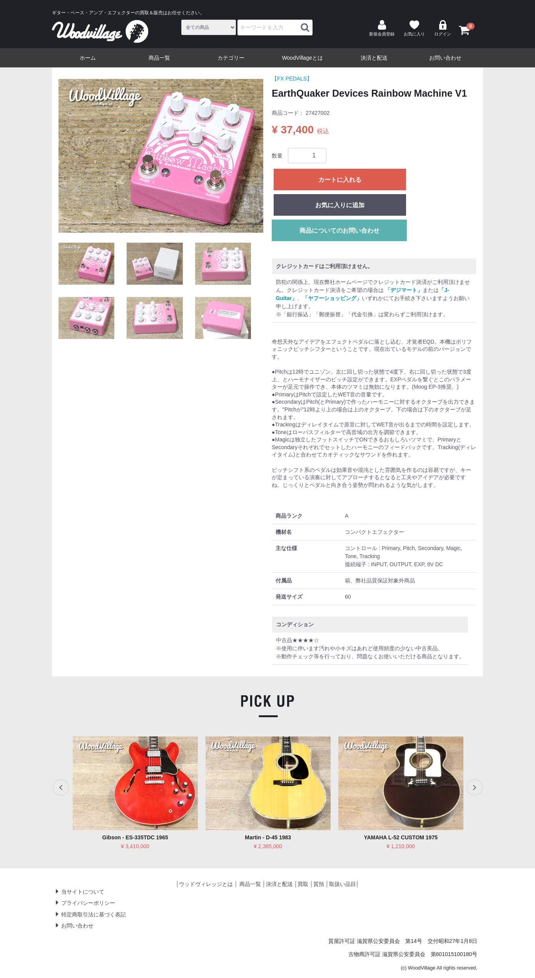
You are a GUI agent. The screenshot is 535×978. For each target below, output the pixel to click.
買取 (303, 884)
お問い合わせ (445, 58)
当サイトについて (82, 892)
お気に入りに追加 (339, 205)
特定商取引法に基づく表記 (93, 914)
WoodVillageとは (302, 58)
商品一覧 (159, 58)
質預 (318, 884)
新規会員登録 (382, 28)
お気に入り (414, 28)
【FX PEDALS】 (292, 78)
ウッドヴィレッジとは (206, 884)
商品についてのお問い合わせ (339, 230)
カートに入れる (339, 179)
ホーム (88, 58)
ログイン (442, 28)
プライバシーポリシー (88, 903)
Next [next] (474, 787)
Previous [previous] (61, 787)
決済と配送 (374, 58)
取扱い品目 (342, 884)
